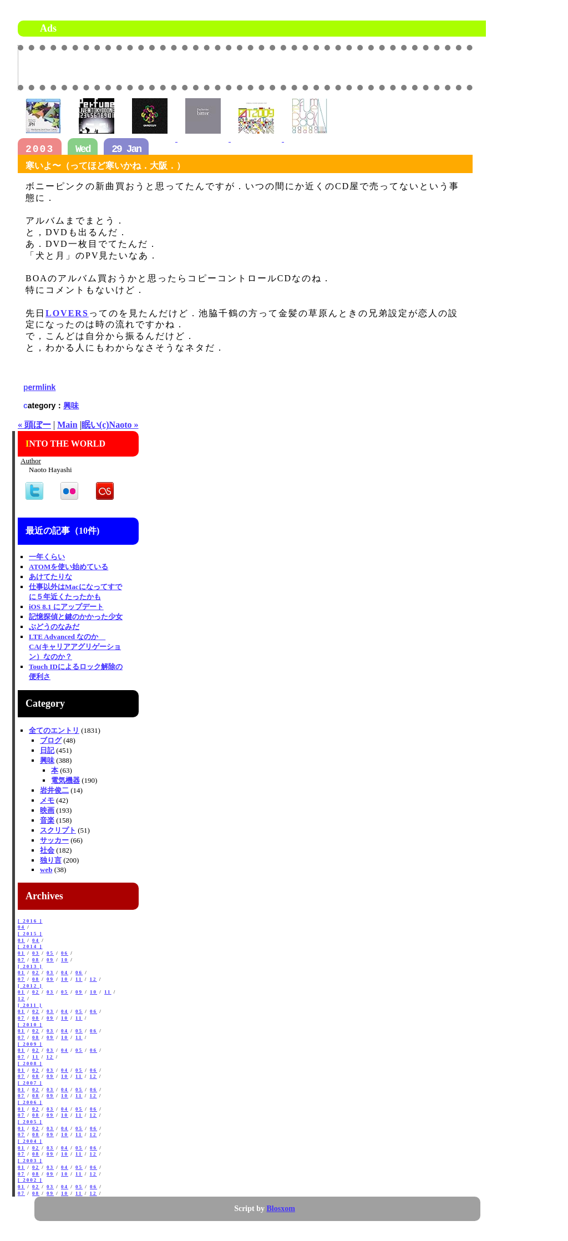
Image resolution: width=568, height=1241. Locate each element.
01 (21, 940)
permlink (39, 387)
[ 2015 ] (30, 933)
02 (35, 972)
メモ (47, 800)
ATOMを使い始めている (68, 567)
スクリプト (58, 830)
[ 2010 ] (30, 1024)
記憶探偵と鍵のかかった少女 (76, 616)
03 (35, 953)
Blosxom (281, 1208)
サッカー (54, 840)
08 (35, 960)
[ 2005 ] (30, 1122)
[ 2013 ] (30, 966)
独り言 (51, 860)
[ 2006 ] (30, 1102)
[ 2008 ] (30, 1063)
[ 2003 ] (30, 1160)
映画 (47, 810)
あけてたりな (50, 577)
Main (67, 424)
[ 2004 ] (30, 1141)
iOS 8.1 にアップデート (66, 606)
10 (64, 960)
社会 (47, 850)
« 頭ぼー (34, 424)
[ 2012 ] (30, 986)
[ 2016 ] (30, 921)
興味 (71, 405)
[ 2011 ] (30, 1005)
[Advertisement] (343, 67)
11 (79, 979)
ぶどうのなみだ (54, 626)
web (46, 869)
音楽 (47, 820)
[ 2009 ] (30, 1044)
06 (64, 953)
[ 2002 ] (30, 1180)
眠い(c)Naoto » (110, 424)
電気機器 (65, 780)
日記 (47, 750)
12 (93, 979)
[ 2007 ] (30, 1083)
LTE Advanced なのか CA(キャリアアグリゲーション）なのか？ (75, 646)
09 (50, 960)
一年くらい (47, 557)
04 (21, 927)
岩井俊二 (54, 790)
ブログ (51, 740)
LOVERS (67, 313)
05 (50, 953)
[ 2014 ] (30, 946)
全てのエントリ (54, 730)
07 (21, 960)
